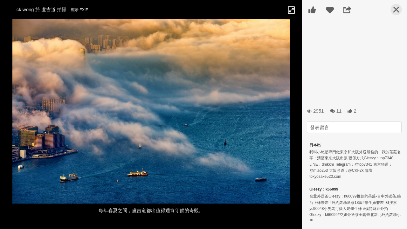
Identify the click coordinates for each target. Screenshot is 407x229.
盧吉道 (48, 9)
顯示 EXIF (79, 10)
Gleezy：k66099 (323, 189)
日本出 (315, 145)
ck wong (25, 9)
